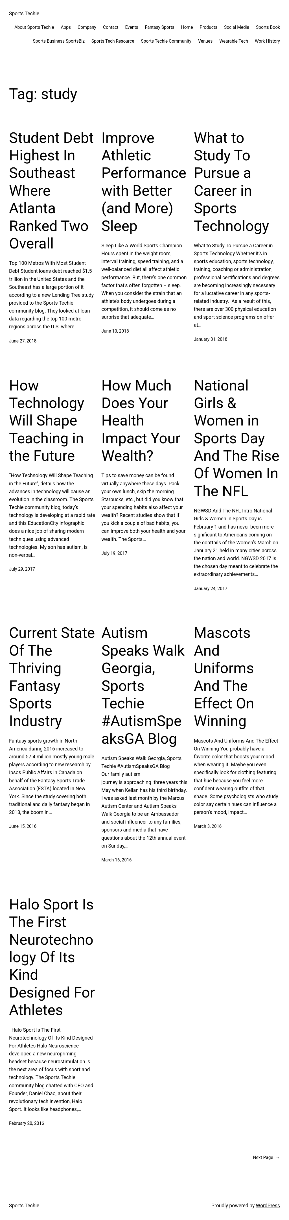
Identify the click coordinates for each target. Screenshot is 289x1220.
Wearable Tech (233, 41)
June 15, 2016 (22, 826)
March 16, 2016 (116, 860)
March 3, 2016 (208, 826)
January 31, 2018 (210, 339)
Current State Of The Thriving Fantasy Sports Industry (52, 677)
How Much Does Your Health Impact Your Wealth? (140, 421)
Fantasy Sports (159, 27)
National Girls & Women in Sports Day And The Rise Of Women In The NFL (236, 438)
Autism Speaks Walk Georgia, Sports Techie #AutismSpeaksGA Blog (143, 685)
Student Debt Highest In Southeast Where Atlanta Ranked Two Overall (51, 190)
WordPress (268, 1205)
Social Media (236, 27)
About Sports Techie (34, 27)
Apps (66, 27)
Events (131, 27)
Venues (205, 41)
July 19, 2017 (114, 553)
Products (208, 27)
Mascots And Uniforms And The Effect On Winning (224, 677)
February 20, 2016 (26, 1123)
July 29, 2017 (22, 569)
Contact (110, 27)
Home (187, 27)
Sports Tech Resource (112, 41)
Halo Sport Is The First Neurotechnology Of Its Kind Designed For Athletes (52, 957)
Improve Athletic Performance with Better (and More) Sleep (143, 182)
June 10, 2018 (115, 331)
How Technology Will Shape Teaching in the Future (46, 421)
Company (87, 27)
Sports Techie (24, 13)
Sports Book (268, 27)
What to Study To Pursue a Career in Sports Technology (231, 182)
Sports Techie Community (166, 41)
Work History (267, 41)
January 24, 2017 (210, 588)
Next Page (266, 1157)
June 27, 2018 (22, 341)
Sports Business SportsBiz (58, 41)
